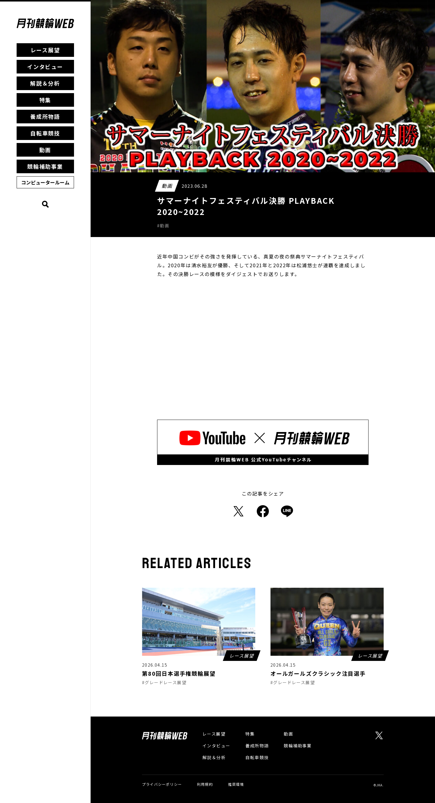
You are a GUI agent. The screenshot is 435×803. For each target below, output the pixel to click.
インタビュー (45, 66)
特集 (45, 100)
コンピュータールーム (45, 182)
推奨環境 (236, 784)
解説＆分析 (45, 83)
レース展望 (45, 50)
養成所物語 (45, 116)
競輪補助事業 (45, 166)
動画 (45, 150)
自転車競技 (45, 133)
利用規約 (205, 784)
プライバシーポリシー (162, 784)
